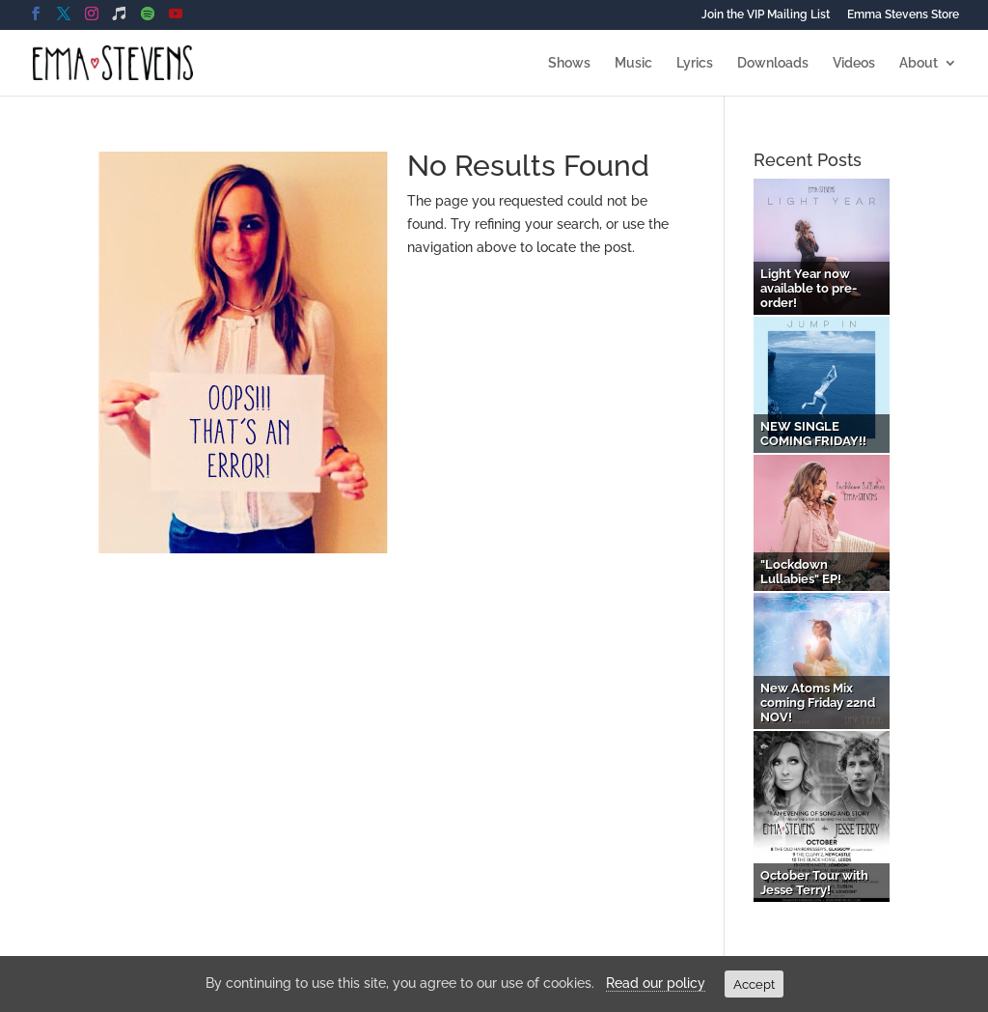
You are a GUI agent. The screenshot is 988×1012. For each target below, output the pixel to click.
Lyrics (694, 63)
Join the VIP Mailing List (765, 15)
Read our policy (655, 983)
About (918, 63)
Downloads (773, 63)
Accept (754, 984)
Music (633, 63)
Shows (569, 63)
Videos (854, 63)
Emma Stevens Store (903, 15)
